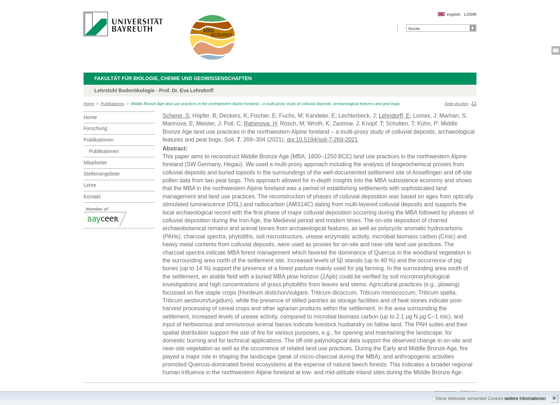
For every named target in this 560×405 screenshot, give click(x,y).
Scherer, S (175, 116)
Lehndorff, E (394, 116)
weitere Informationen (525, 398)
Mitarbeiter (95, 163)
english (454, 14)
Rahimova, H (260, 123)
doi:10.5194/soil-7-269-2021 (322, 140)
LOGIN (470, 14)
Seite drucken (457, 104)
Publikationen (112, 104)
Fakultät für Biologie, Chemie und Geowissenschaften (173, 78)
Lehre (90, 185)
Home (89, 104)
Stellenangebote (102, 174)
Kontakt (92, 196)
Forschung (95, 128)
